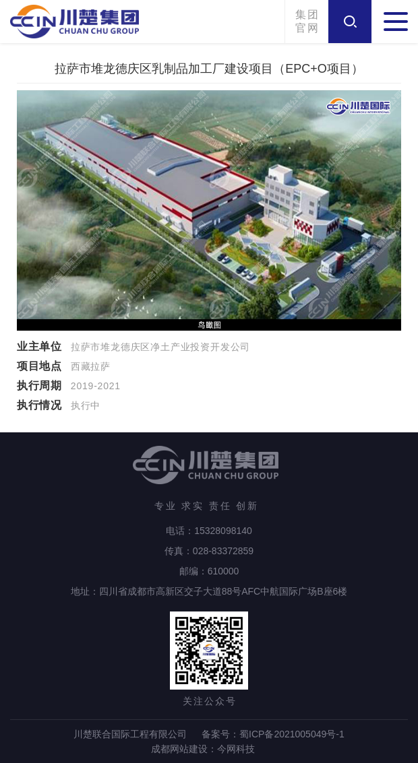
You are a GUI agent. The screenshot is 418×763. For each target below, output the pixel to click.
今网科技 (236, 748)
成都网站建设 (179, 748)
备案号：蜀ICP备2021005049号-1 (273, 734)
